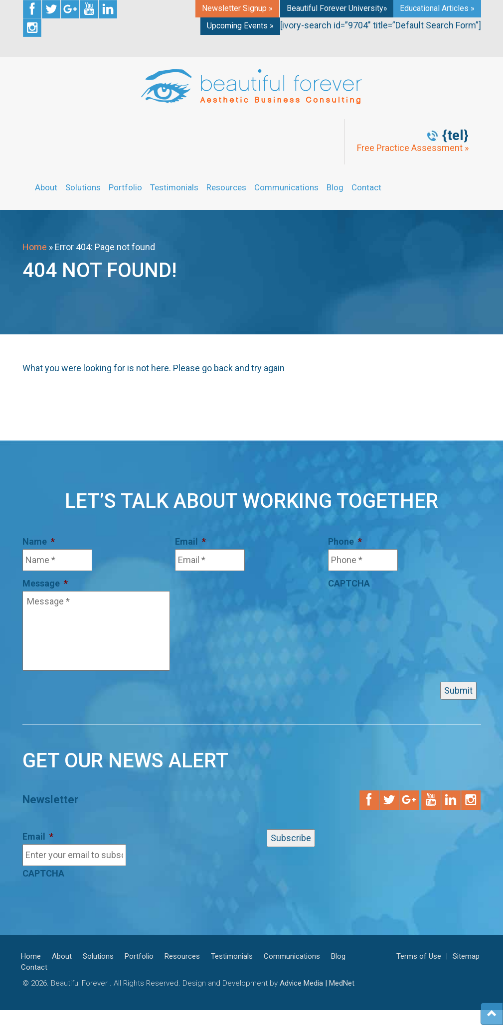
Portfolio (125, 187)
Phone (345, 541)
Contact (366, 187)
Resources (226, 187)
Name (38, 541)
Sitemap (466, 956)
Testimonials (174, 187)
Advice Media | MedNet (317, 983)
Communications (286, 187)
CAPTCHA (349, 583)
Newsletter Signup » (237, 8)
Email (190, 541)
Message (45, 583)
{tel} (455, 135)
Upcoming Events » (240, 25)
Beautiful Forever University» (337, 8)
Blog (335, 187)
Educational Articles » (437, 8)
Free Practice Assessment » (413, 148)
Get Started (488, 190)
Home (34, 247)
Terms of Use (418, 956)
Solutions (83, 187)
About (46, 187)
